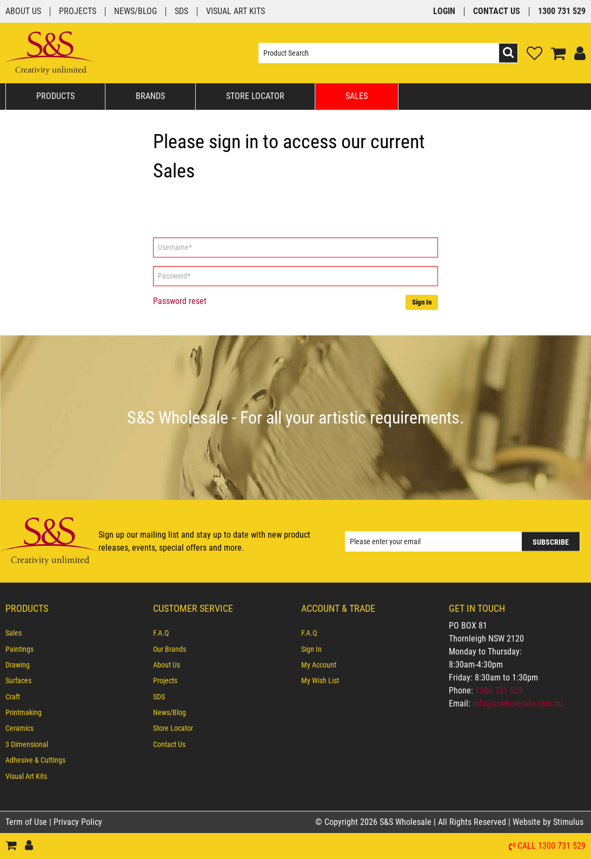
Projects (77, 11)
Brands (150, 96)
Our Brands (169, 649)
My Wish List (320, 680)
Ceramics (19, 728)
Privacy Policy (78, 822)
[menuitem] (73, 633)
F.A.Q (161, 633)
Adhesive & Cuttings (35, 760)
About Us (23, 11)
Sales (357, 96)
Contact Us (496, 11)
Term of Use (27, 822)
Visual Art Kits (235, 11)
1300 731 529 (562, 11)
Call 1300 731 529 (551, 846)
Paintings (19, 649)
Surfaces (18, 680)
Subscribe (551, 541)
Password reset (180, 301)
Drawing (17, 664)
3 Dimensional (26, 744)
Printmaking (23, 712)
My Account (318, 664)
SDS (181, 11)
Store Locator (255, 96)
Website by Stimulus (549, 822)
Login (444, 11)
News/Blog (135, 11)
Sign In (421, 302)
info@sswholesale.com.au (518, 703)
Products (55, 96)
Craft (12, 696)
